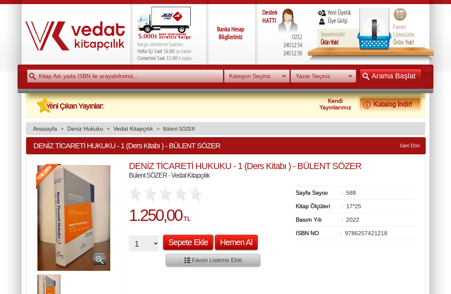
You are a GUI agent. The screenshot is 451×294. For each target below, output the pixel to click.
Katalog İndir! (390, 104)
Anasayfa (45, 128)
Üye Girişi (333, 20)
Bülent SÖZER (179, 129)
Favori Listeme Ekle (213, 260)
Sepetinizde (333, 38)
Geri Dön (410, 146)
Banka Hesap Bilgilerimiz (230, 33)
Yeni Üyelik (334, 12)
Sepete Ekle (188, 242)
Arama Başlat (391, 75)
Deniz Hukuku (85, 128)
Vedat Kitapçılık (133, 128)
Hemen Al (236, 242)
